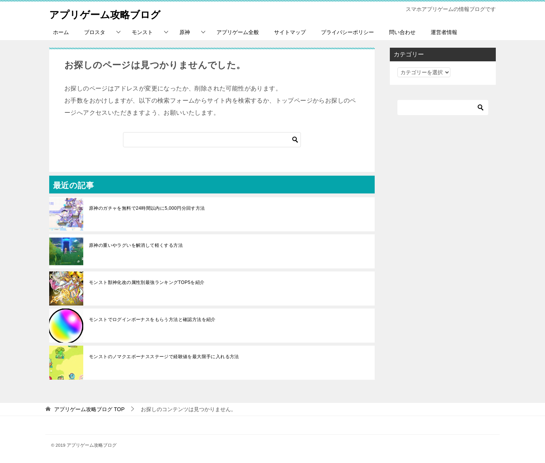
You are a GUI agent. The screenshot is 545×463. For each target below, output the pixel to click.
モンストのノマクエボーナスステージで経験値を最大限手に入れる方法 (166, 356)
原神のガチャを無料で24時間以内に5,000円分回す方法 (147, 208)
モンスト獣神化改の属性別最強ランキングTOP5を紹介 (147, 282)
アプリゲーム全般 (237, 32)
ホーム (61, 32)
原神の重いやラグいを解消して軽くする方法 (136, 245)
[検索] (212, 139)
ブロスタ (94, 32)
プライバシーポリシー (347, 32)
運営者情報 (444, 32)
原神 (184, 32)
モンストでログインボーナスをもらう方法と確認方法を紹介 (152, 319)
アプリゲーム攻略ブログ (113, 13)
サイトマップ (290, 32)
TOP (89, 409)
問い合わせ (402, 32)
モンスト (142, 32)
